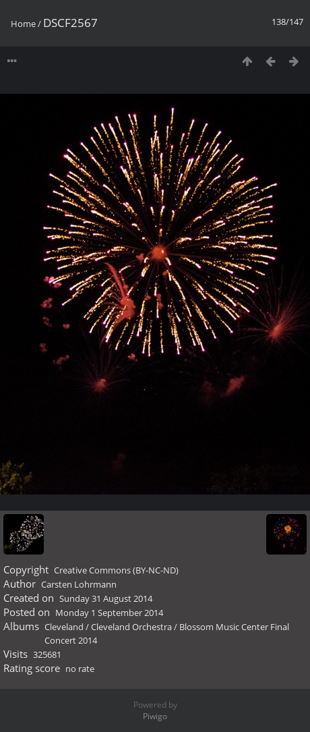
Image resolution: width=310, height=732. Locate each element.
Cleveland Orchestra (131, 627)
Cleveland (64, 627)
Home (23, 24)
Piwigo (155, 716)
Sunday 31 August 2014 (105, 598)
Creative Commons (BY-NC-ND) (116, 570)
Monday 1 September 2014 (109, 613)
